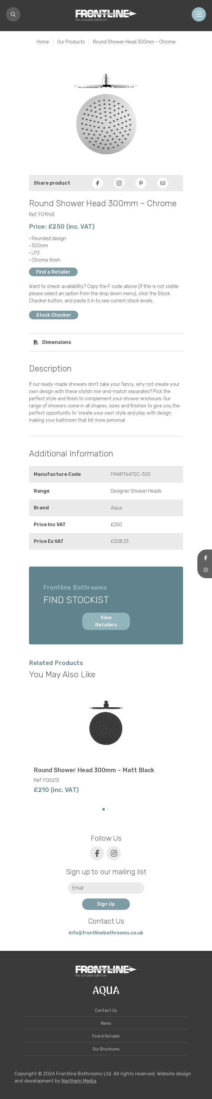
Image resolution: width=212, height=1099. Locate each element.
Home (43, 42)
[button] (103, 809)
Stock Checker (53, 315)
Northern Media (79, 1081)
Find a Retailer (53, 272)
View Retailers (106, 621)
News (106, 1023)
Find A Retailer (106, 1036)
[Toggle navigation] (199, 14)
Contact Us (106, 1010)
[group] (106, 742)
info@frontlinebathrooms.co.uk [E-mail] (106, 933)
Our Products (71, 42)
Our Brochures (106, 1049)
